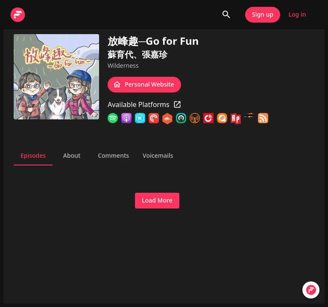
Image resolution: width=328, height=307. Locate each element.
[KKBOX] (140, 119)
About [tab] (72, 155)
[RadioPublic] (236, 119)
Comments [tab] (113, 155)
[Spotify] (113, 119)
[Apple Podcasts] (126, 119)
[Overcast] (195, 119)
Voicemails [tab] (158, 155)
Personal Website (144, 85)
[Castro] (181, 119)
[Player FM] (208, 119)
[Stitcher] (249, 119)
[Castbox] (167, 119)
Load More (157, 201)
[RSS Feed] (263, 119)
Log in (297, 15)
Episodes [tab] (33, 155)
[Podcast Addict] (222, 119)
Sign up (262, 15)
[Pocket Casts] (154, 119)
